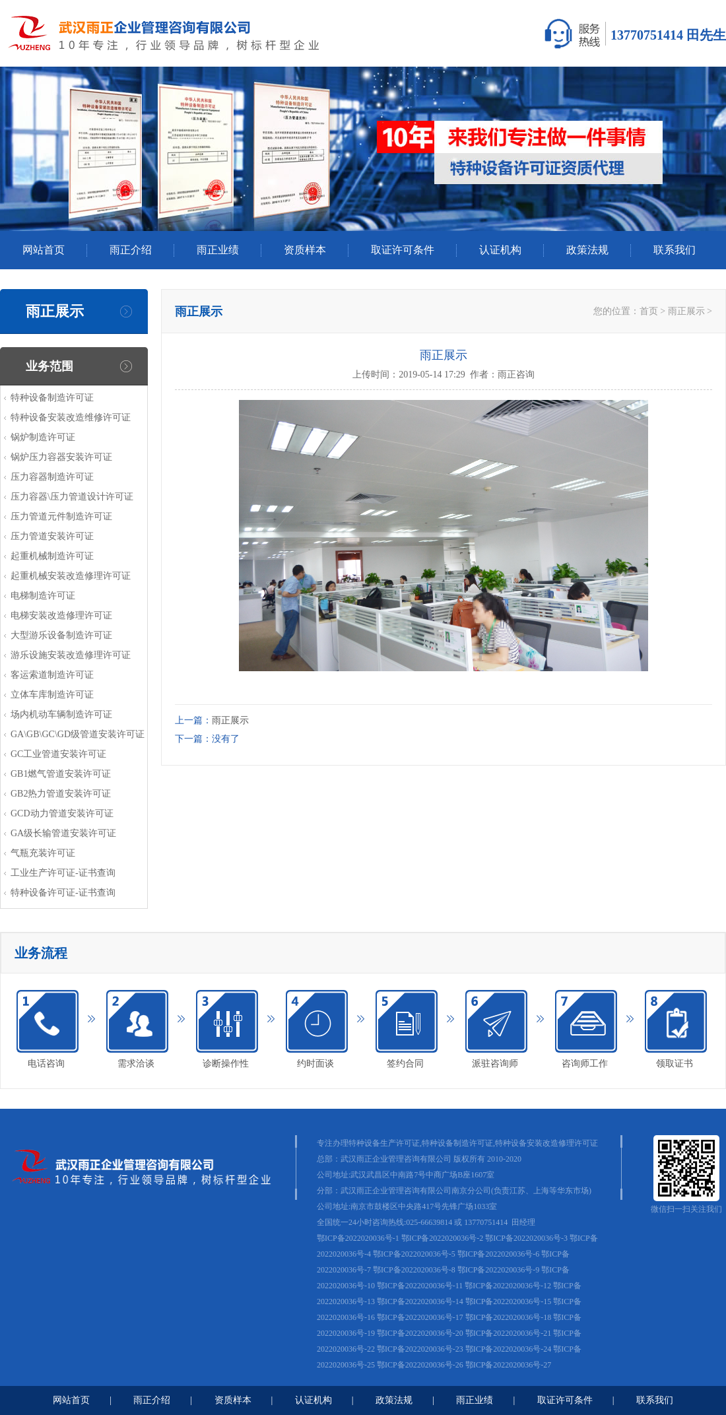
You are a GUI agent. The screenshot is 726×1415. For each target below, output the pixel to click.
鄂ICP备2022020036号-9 (498, 1269)
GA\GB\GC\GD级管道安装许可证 (78, 734)
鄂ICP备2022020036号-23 (420, 1349)
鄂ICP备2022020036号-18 (508, 1317)
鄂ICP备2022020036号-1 (358, 1238)
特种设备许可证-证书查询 (63, 893)
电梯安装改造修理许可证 (61, 615)
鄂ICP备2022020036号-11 (420, 1285)
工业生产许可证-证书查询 (63, 873)
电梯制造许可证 (43, 596)
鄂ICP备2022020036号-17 (420, 1317)
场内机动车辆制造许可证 (61, 714)
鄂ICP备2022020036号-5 (414, 1254)
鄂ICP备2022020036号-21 (508, 1333)
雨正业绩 (218, 249)
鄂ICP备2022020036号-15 (508, 1301)
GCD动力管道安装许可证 (62, 813)
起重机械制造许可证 (52, 556)
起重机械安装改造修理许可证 (71, 576)
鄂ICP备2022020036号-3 (526, 1238)
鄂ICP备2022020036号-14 (420, 1301)
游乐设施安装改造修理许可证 (71, 655)
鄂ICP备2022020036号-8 (414, 1269)
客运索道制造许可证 (52, 675)
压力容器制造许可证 (52, 477)
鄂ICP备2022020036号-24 (508, 1349)
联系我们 (674, 249)
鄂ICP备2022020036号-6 (498, 1254)
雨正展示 (686, 311)
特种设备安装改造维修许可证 (71, 417)
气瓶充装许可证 (43, 853)
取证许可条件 (402, 249)
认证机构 (500, 249)
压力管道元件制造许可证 (61, 516)
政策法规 (587, 249)
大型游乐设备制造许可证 (61, 635)
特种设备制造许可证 (52, 398)
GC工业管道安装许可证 (58, 754)
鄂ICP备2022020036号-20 (420, 1333)
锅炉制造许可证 (43, 437)
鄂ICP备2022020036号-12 (508, 1285)
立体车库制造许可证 (52, 695)
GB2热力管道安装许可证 (61, 794)
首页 (649, 311)
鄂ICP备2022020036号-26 (420, 1364)
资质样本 (305, 249)
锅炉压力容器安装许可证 (61, 457)
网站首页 (43, 249)
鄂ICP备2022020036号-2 (442, 1238)
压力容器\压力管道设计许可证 (72, 497)
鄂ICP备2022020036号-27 (508, 1364)
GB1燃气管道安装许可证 (61, 774)
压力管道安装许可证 (52, 536)
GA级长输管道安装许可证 (63, 833)
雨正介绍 (131, 249)
